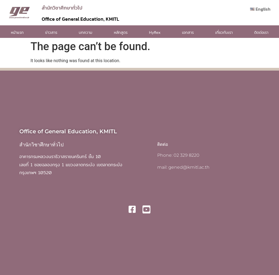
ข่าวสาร (51, 32)
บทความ (85, 32)
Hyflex (154, 32)
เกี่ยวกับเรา (224, 32)
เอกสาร (188, 32)
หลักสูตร (121, 32)
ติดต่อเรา (261, 32)
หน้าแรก (17, 32)
